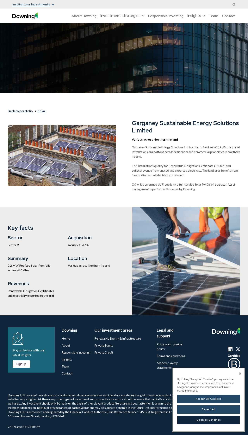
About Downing (83, 16)
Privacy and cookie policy (169, 346)
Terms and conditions (171, 356)
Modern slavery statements (167, 365)
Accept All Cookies (209, 398)
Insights (67, 359)
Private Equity (103, 345)
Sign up (21, 364)
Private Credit (103, 352)
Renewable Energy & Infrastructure (117, 338)
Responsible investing (165, 16)
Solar (41, 111)
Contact (229, 16)
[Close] (240, 373)
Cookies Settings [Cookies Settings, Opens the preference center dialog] (208, 419)
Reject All (208, 409)
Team (213, 16)
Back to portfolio (20, 111)
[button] (33, 4)
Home (66, 338)
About (66, 345)
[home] (25, 16)
